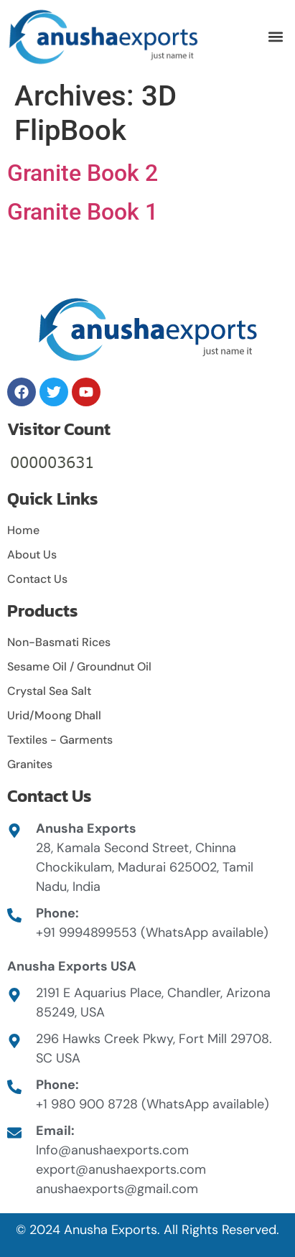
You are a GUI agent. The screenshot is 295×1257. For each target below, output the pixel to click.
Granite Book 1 (82, 211)
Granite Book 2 (82, 173)
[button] (276, 37)
